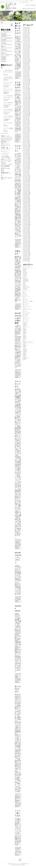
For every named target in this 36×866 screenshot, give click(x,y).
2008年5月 (26, 215)
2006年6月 (26, 245)
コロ (25, 293)
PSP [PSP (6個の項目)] (2, 145)
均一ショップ (26, 327)
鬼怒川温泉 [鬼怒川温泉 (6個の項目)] (9, 177)
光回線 (25, 324)
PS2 (18, 135)
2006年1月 (26, 251)
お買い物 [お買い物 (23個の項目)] (4, 148)
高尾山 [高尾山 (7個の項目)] (5, 177)
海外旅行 (25, 345)
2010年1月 (26, 189)
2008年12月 (26, 206)
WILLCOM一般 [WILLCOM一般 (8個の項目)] (6, 145)
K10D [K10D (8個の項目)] (11, 139)
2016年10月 (26, 97)
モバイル (25, 315)
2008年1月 (26, 220)
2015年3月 (26, 119)
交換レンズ (26, 323)
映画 (25, 337)
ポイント (25, 310)
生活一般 (25, 349)
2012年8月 (26, 149)
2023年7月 (26, 35)
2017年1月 (26, 93)
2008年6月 (26, 214)
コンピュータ (26, 296)
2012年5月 (26, 153)
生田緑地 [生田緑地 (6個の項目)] (10, 164)
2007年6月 (26, 229)
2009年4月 (26, 201)
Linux (25, 277)
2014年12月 (26, 122)
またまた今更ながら (18, 84)
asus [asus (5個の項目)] (10, 136)
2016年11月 (26, 96)
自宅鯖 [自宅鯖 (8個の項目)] (8, 168)
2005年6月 (26, 260)
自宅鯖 (25, 351)
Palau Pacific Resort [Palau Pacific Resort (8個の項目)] (5, 140)
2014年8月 (26, 124)
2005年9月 (26, 257)
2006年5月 (26, 246)
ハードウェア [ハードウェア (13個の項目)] (5, 153)
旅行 (25, 335)
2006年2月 (26, 250)
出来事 (25, 325)
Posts (27, 5)
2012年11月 (26, 145)
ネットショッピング (28, 266)
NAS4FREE (26, 281)
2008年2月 (26, 219)
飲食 (17, 244)
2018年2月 (26, 76)
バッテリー (26, 305)
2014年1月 (26, 128)
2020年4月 (26, 55)
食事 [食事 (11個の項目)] (2, 177)
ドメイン (17, 849)
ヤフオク (25, 316)
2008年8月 (26, 211)
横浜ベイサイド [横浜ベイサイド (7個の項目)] (4, 161)
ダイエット (26, 299)
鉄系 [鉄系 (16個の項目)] (2, 170)
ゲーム (25, 292)
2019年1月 (26, 66)
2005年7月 (26, 259)
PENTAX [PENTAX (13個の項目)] (3, 141)
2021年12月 (26, 45)
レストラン (26, 319)
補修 (25, 353)
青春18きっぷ (26, 358)
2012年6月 (26, 151)
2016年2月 (26, 107)
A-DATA (19, 73)
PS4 (24, 284)
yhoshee (10, 71)
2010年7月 (26, 181)
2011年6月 (26, 167)
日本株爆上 (4, 58)
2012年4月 (26, 154)
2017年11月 (26, 80)
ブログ (25, 307)
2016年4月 (26, 105)
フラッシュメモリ (27, 306)
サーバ (25, 297)
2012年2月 (26, 157)
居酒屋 (25, 332)
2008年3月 (26, 218)
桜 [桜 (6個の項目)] (11, 160)
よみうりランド (27, 318)
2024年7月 (26, 31)
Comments (33, 5)
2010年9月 (26, 179)
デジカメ (25, 302)
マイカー (25, 311)
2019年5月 (26, 63)
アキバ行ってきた (18, 384)
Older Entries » (19, 860)
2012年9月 (26, 148)
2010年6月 (26, 183)
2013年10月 (26, 131)
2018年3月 (26, 75)
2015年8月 (26, 115)
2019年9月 (26, 62)
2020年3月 (26, 57)
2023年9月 (26, 33)
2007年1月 (26, 236)
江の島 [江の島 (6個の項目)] (9, 161)
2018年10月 (26, 68)
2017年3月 (26, 90)
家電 (25, 331)
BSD (25, 270)
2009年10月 (26, 193)
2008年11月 (26, 207)
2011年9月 (26, 163)
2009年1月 (26, 205)
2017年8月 (26, 84)
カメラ (25, 290)
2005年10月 (26, 255)
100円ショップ (27, 268)
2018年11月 (26, 67)
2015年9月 (26, 114)
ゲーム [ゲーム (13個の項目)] (3, 151)
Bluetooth (17, 796)
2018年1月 (26, 77)
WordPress (18, 864)
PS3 (24, 283)
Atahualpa (23, 864)
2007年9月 (26, 225)
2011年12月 (26, 159)
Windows (25, 288)
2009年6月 (26, 198)
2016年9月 (26, 98)
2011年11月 (26, 161)
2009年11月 (26, 192)
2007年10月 (26, 224)
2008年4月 (26, 216)
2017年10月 (26, 81)
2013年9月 (26, 132)
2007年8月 (26, 227)
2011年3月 (26, 171)
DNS (19, 848)
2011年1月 (26, 173)
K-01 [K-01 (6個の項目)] (6, 139)
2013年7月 (26, 135)
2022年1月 (26, 44)
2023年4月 (26, 37)
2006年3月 (26, 249)
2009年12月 (26, 190)
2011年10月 (26, 162)
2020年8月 (26, 52)
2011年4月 (26, 170)
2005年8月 (26, 258)
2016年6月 (26, 102)
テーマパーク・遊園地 (28, 301)
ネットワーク (26, 303)
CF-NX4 (25, 272)
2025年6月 (26, 29)
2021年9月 (26, 48)
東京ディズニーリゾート (28, 341)
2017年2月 (26, 92)
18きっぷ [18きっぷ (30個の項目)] (5, 136)
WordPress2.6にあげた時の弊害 (18, 318)
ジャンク (25, 298)
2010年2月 (26, 188)
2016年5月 (26, 103)
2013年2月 (26, 141)
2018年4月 (26, 74)
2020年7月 (26, 53)
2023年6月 (26, 36)
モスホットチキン (18, 148)
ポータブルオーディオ (28, 309)
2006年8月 (26, 242)
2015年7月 (26, 116)
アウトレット (26, 289)
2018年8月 (26, 70)
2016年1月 (26, 109)
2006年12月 (26, 237)
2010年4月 (26, 185)
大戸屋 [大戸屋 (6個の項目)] (6, 160)
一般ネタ (25, 322)
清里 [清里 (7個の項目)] (2, 162)
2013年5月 (26, 137)
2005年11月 (26, 254)
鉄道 (25, 355)
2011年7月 (26, 166)
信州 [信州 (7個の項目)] (6, 158)
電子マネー (26, 357)
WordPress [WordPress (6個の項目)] (3, 146)
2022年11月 (26, 40)
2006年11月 (26, 238)
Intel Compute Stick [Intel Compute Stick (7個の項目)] (8, 138)
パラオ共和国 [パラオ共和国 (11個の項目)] (5, 156)
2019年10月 (26, 61)
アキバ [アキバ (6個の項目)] (10, 148)
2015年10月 (26, 112)
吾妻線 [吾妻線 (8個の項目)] (8, 158)
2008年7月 (26, 212)
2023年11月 (26, 32)
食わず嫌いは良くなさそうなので (18, 28)
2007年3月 (26, 233)
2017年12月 (26, 79)
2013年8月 (26, 133)
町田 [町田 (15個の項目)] (2, 166)
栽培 (25, 344)
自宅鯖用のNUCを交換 (6, 35)
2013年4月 (26, 138)
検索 (2, 22)
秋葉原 (17, 542)
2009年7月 (26, 197)
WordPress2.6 (18, 372)
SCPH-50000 (17, 136)
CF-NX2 (25, 271)
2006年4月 (26, 247)
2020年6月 (26, 54)
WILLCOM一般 (27, 287)
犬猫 (25, 347)
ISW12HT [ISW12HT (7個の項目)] (3, 139)
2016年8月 (26, 100)
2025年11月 (26, 28)
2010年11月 (26, 176)
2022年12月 (26, 39)
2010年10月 (26, 177)
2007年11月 (26, 223)
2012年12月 (26, 144)
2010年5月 (26, 184)
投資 (25, 333)
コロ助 (25, 294)
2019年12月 (26, 59)
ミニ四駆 (25, 314)
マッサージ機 (26, 312)
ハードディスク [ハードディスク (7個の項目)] (4, 154)
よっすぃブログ (10, 5)
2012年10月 (26, 146)
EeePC (16, 801)
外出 (25, 328)
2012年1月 (26, 158)
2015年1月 (26, 120)
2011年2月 (26, 172)
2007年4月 (26, 232)
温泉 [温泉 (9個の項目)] (4, 162)
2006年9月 (26, 241)
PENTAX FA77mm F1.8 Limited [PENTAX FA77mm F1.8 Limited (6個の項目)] (5, 143)
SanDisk (16, 676)
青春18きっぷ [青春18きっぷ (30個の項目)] (6, 174)
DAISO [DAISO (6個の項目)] (2, 138)
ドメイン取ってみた (18, 813)
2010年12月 (26, 175)
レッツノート (26, 320)
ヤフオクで (4, 60)
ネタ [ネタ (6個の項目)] (6, 151)
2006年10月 (26, 240)
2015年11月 (26, 111)
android (25, 269)
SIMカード (26, 285)
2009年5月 (26, 199)
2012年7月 (26, 150)
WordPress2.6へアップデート (18, 558)
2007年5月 (26, 231)
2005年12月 (26, 253)
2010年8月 (26, 180)
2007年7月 (26, 228)
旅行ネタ (25, 336)
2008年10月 (26, 209)
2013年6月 (26, 136)
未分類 (19, 75)
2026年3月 (26, 27)
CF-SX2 (25, 274)
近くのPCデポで (18, 689)
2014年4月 (26, 125)
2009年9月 (26, 194)
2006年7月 (26, 244)
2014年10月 (26, 123)
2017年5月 (26, 88)
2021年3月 (26, 49)
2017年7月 (26, 85)
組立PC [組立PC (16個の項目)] (3, 168)
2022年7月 (26, 41)
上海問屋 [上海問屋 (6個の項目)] (2, 158)
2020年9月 (26, 50)
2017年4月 (26, 89)
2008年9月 (26, 210)
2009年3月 (26, 202)
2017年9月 (26, 83)
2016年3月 (26, 106)
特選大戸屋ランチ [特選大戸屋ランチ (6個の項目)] (4, 164)
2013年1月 (26, 142)
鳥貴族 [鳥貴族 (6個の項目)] (2, 179)
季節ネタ (25, 329)
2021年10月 (26, 46)
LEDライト (26, 276)
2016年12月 (26, 94)
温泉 (25, 346)
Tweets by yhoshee (4, 133)
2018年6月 (26, 72)
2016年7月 (26, 101)
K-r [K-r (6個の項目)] (8, 139)
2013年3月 (26, 140)
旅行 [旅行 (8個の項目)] (9, 160)
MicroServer (26, 280)
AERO (9, 78)
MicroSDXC (26, 278)
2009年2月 (26, 203)
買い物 (17, 545)
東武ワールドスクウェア (28, 342)
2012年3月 (26, 155)
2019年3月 (26, 64)
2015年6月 (26, 118)
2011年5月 (26, 168)
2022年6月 (26, 42)
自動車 (25, 350)
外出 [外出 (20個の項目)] (2, 160)
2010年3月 (26, 186)
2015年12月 (26, 110)
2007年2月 (26, 234)
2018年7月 (26, 71)
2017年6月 (26, 87)
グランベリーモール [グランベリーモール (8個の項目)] (5, 149)
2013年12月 (26, 129)
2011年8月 (26, 164)
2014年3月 (26, 127)
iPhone (25, 275)
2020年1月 (26, 58)
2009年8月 (26, 196)
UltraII (16, 677)
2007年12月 (26, 221)
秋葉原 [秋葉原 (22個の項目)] (7, 166)
